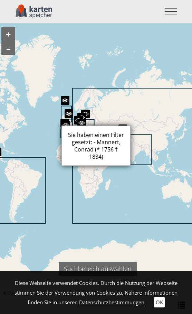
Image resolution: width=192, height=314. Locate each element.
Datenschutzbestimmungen (111, 302)
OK (159, 302)
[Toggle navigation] (169, 11)
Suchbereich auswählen (98, 269)
